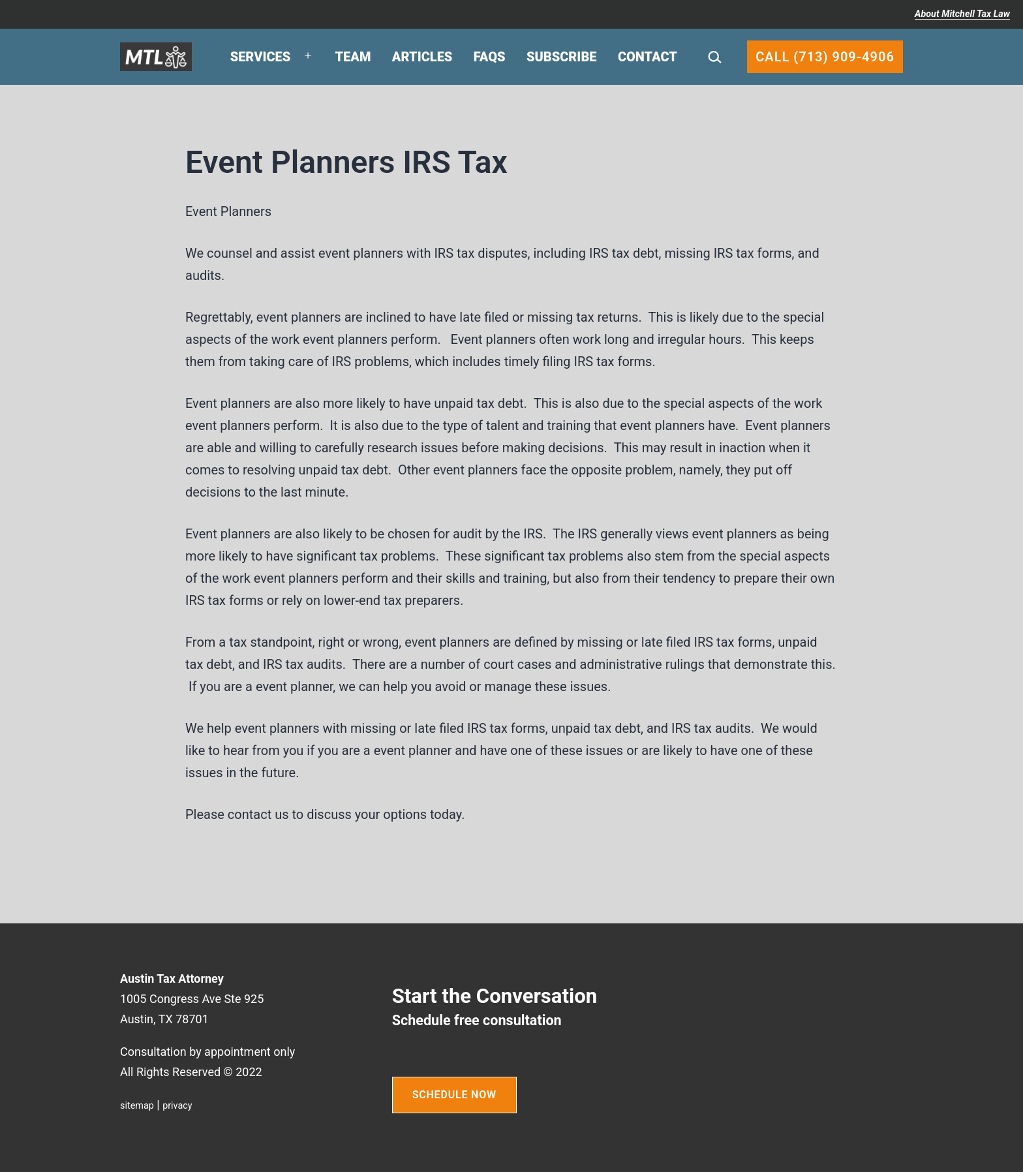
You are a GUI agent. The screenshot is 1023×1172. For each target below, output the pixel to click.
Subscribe (562, 57)
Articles (422, 57)
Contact (647, 57)
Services (260, 57)
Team (353, 57)
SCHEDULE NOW (454, 1094)
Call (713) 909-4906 (825, 57)
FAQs (490, 57)
